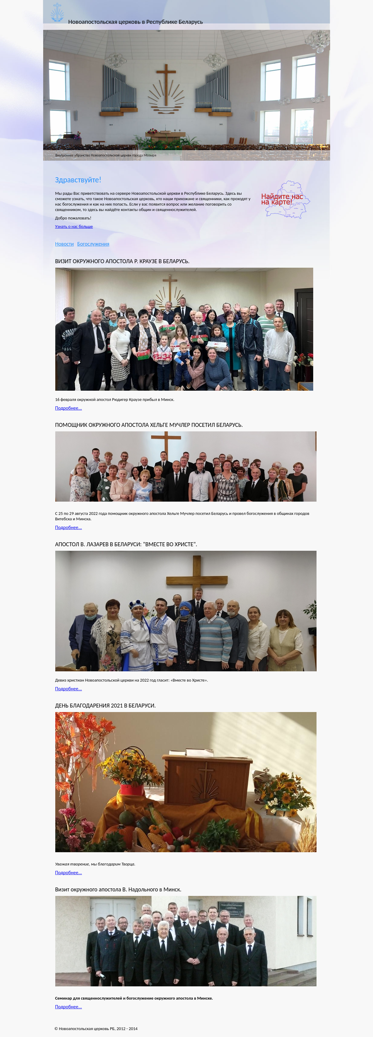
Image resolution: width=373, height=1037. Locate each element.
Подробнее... (68, 408)
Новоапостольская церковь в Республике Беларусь (135, 22)
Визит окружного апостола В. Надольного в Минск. (118, 889)
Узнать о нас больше (74, 226)
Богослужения (93, 244)
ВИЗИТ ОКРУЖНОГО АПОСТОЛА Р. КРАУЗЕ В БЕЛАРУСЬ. (122, 261)
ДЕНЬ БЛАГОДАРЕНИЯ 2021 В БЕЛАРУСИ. (105, 705)
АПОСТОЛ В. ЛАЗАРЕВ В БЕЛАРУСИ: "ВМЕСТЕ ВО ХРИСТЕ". (126, 544)
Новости (64, 244)
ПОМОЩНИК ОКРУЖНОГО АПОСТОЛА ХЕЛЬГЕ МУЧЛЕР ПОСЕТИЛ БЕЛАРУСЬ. (149, 424)
